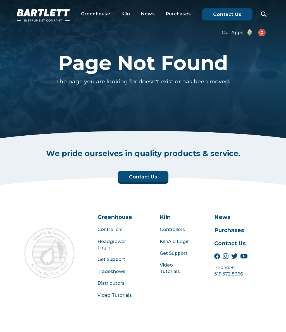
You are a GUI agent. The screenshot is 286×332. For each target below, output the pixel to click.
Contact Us (230, 243)
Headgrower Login (111, 244)
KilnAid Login (175, 241)
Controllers (110, 229)
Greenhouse (95, 14)
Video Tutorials (114, 295)
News (148, 14)
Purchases (178, 14)
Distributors (111, 283)
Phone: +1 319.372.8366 (228, 270)
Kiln (125, 14)
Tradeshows (111, 271)
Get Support (111, 259)
